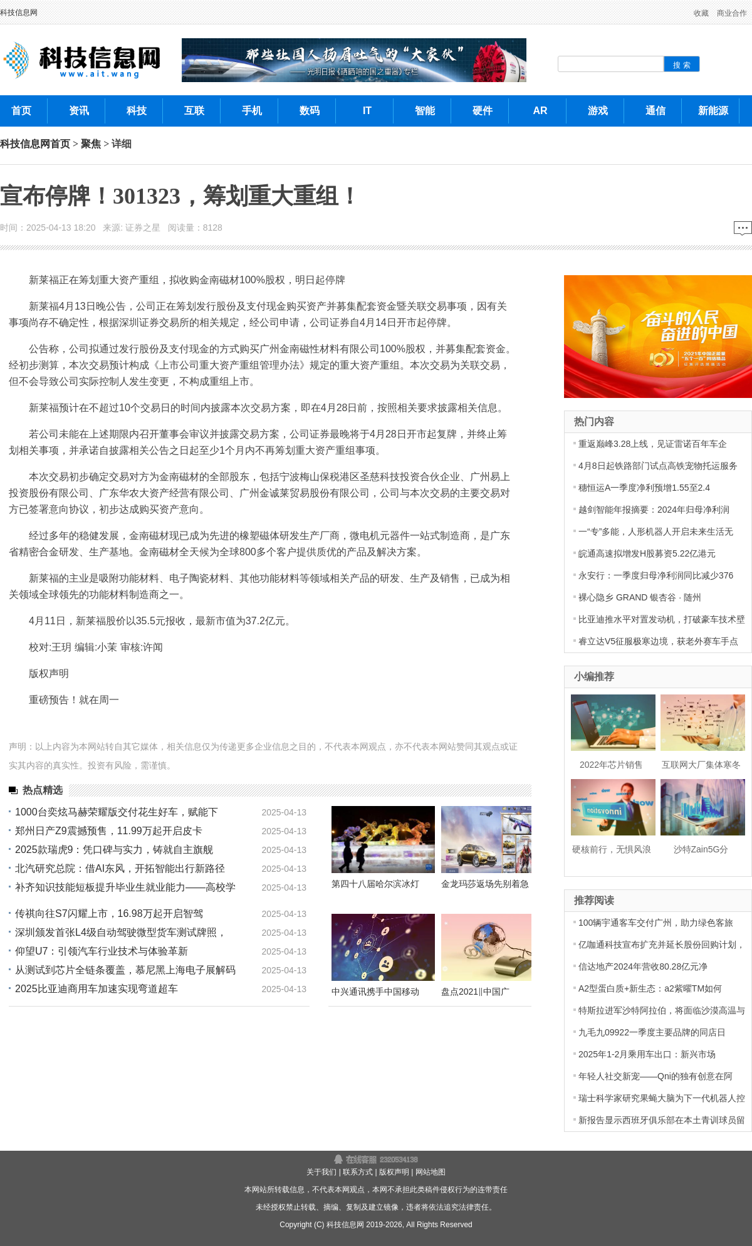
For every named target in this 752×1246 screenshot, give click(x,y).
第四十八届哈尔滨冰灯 (375, 884)
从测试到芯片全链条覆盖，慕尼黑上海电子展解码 (125, 970)
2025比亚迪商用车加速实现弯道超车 (96, 988)
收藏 (701, 13)
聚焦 (91, 144)
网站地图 (430, 1172)
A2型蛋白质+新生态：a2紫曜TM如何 (650, 988)
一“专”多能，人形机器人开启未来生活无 (655, 531)
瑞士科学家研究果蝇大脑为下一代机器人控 (661, 1098)
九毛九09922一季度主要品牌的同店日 (652, 1032)
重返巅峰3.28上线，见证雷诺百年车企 (652, 444)
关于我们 (321, 1172)
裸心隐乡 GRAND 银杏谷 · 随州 (639, 597)
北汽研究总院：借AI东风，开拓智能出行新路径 (120, 868)
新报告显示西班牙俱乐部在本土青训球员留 (661, 1120)
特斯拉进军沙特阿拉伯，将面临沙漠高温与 (661, 1010)
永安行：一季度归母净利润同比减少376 (655, 575)
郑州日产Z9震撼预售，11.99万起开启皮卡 (108, 830)
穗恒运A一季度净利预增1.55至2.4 (644, 488)
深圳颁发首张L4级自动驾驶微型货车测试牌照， (121, 932)
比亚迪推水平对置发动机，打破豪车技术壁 (661, 619)
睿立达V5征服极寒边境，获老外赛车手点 (658, 641)
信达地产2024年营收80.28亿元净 (643, 966)
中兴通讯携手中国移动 (375, 992)
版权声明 (394, 1172)
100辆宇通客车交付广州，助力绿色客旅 (655, 923)
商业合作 (732, 13)
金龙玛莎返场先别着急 (485, 884)
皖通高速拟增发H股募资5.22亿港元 (647, 553)
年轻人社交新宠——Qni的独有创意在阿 (655, 1076)
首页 (60, 144)
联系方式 (358, 1172)
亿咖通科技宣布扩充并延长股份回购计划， (661, 945)
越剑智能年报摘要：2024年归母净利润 (653, 510)
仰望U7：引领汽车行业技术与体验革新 (101, 951)
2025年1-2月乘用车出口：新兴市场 (647, 1054)
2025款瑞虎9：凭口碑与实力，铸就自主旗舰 (114, 849)
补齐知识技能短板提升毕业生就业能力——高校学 (125, 887)
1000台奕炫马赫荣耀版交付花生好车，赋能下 (116, 812)
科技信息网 (19, 12)
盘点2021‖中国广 (475, 992)
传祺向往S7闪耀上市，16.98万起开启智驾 (109, 913)
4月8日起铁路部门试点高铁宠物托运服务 (658, 466)
